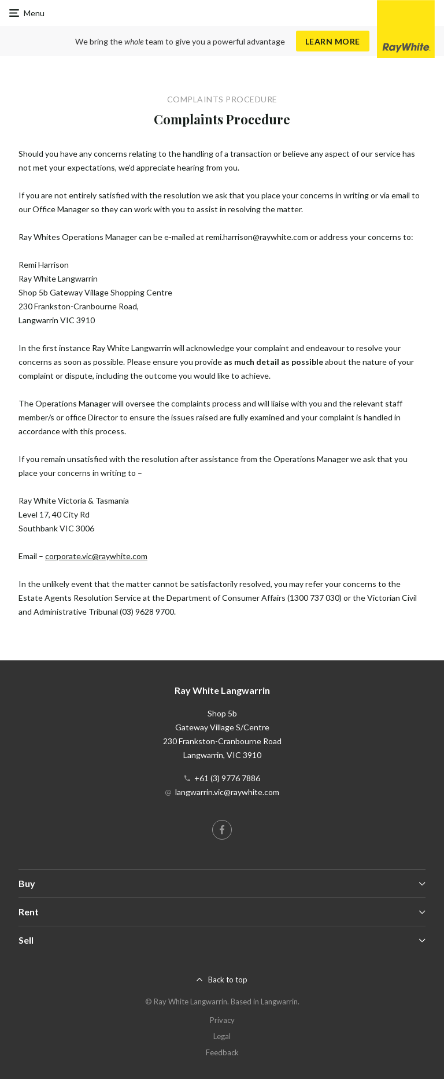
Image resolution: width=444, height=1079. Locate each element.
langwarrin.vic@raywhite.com (227, 792)
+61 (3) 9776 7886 (227, 778)
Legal (222, 1036)
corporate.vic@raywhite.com (96, 556)
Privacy (222, 1020)
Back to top (227, 979)
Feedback (222, 1052)
